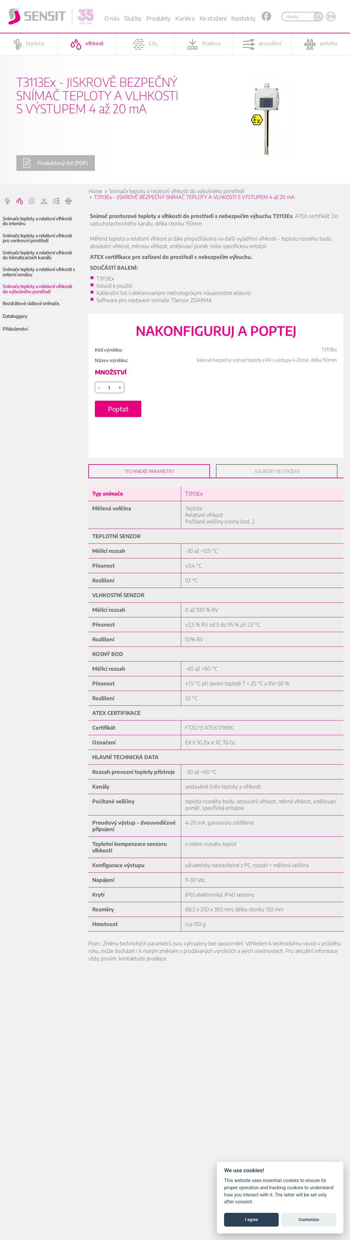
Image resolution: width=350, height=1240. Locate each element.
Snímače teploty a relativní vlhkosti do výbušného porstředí (37, 289)
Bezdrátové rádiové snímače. (31, 303)
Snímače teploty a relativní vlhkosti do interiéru (37, 221)
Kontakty (243, 18)
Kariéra (185, 18)
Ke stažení (213, 18)
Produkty (158, 18)
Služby (133, 18)
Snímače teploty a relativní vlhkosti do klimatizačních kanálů (37, 255)
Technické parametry (149, 471)
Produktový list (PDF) (55, 163)
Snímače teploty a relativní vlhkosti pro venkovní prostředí (37, 238)
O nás (111, 18)
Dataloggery (15, 316)
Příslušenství (15, 328)
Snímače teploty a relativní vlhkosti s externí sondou (39, 272)
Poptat (118, 409)
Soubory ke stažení (276, 471)
